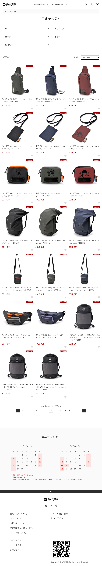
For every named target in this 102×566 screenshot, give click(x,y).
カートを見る (15, 545)
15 (70, 411)
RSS (53, 519)
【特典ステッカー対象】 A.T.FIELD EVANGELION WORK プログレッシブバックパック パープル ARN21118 (84, 337)
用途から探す (12, 11)
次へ (84, 410)
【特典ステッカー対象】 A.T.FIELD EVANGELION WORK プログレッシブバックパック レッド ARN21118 (17, 387)
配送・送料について (18, 514)
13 (60, 411)
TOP (5, 11)
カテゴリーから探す (39, 4)
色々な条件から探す (58, 4)
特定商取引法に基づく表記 (21, 528)
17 (79, 411)
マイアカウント (16, 540)
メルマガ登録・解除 (59, 514)
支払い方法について (18, 523)
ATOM (60, 519)
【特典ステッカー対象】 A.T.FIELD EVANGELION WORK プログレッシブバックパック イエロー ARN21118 (51, 387)
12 (56, 411)
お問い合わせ (15, 550)
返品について (15, 519)
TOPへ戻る (51, 491)
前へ (18, 410)
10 (46, 411)
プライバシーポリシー (19, 533)
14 (65, 411)
